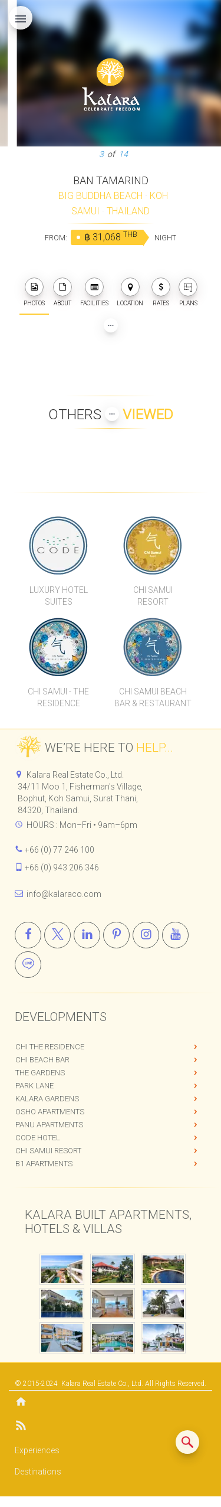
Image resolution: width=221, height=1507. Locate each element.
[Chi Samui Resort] (152, 545)
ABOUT (62, 292)
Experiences (37, 1450)
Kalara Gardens (47, 1098)
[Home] (110, 1403)
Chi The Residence (49, 1046)
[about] (62, 287)
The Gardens (40, 1072)
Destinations (38, 1471)
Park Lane (34, 1085)
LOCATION (130, 292)
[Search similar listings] (187, 1442)
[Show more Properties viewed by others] (112, 414)
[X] (57, 935)
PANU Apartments (49, 1124)
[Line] (28, 964)
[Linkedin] (87, 935)
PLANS (188, 292)
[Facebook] (28, 935)
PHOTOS (34, 292)
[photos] (34, 287)
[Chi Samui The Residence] (59, 646)
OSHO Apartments (49, 1111)
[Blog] (110, 1427)
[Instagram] (146, 935)
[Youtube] (175, 935)
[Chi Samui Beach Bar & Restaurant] (152, 646)
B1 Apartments (43, 1163)
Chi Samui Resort (48, 1150)
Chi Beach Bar (42, 1059)
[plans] (188, 287)
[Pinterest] (116, 935)
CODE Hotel (37, 1137)
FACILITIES (94, 292)
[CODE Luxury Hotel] (59, 545)
